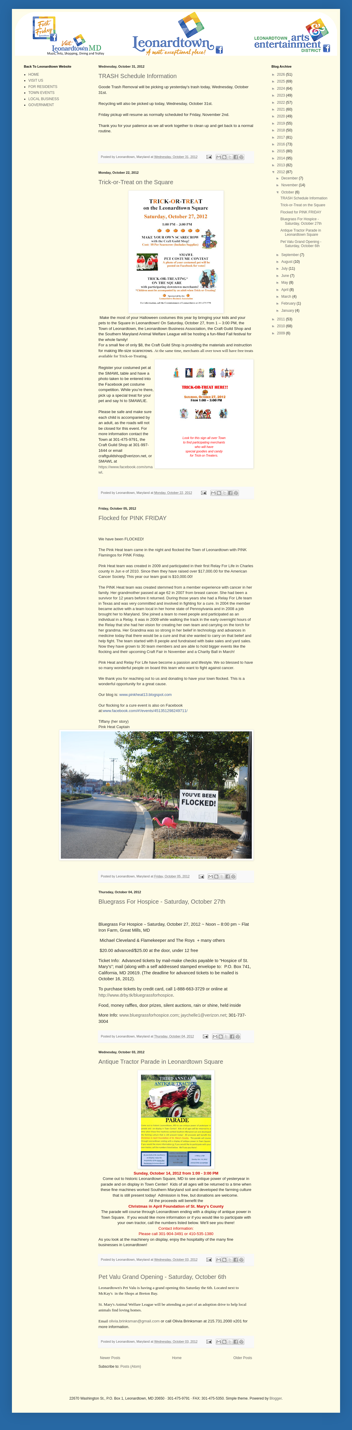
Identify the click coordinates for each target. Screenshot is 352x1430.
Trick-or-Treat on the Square (135, 182)
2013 (281, 165)
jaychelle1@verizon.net (203, 1015)
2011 (281, 319)
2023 (281, 95)
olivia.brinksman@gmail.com (134, 1326)
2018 (281, 130)
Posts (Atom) (130, 1371)
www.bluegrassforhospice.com (148, 1015)
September (290, 255)
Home (177, 1363)
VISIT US (35, 80)
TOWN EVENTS (41, 93)
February (289, 303)
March (286, 296)
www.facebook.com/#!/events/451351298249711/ (145, 710)
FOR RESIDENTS (42, 87)
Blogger (276, 1403)
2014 (281, 158)
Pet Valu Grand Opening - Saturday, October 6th (162, 1282)
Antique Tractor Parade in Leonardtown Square (160, 1061)
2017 (281, 137)
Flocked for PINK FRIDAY (132, 518)
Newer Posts (110, 1363)
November (290, 185)
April (285, 290)
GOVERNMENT (41, 105)
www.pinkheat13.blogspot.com (145, 694)
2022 (281, 102)
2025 (281, 81)
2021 (281, 109)
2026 (281, 74)
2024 (281, 88)
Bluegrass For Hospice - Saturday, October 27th (161, 901)
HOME (33, 74)
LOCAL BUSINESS (43, 99)
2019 (281, 123)
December (290, 178)
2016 (281, 144)
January (288, 310)
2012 (281, 172)
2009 (281, 333)
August (287, 262)
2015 (281, 151)
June (285, 276)
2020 (281, 116)
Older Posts (242, 1363)
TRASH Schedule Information (137, 76)
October (288, 192)
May (285, 282)
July (285, 268)
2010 (281, 326)
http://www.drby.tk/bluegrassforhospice (135, 995)
